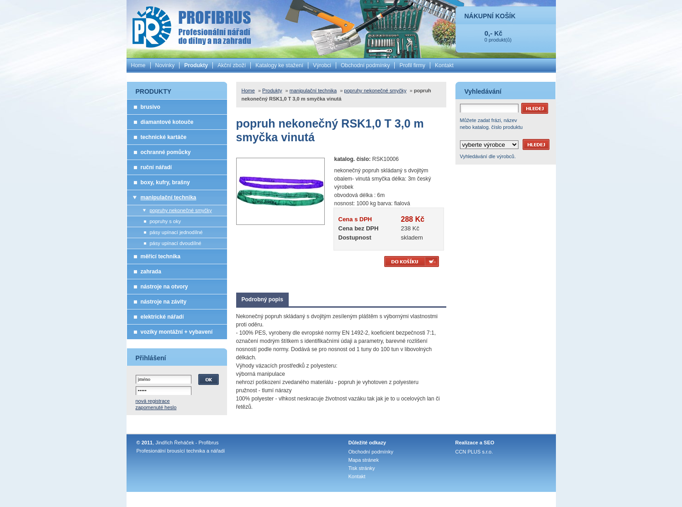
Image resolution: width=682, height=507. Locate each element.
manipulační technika (168, 197)
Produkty (196, 65)
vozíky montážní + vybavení (177, 332)
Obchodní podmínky (365, 65)
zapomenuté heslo (156, 407)
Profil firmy (412, 65)
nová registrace (153, 401)
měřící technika (160, 256)
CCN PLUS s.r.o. (474, 451)
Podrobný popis (262, 299)
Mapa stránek (364, 460)
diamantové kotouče (167, 122)
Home (138, 65)
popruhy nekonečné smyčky (181, 210)
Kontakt (444, 65)
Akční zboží (231, 65)
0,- (489, 33)
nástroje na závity (164, 302)
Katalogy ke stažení (279, 65)
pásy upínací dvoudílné (175, 243)
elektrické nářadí (162, 317)
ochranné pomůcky (166, 152)
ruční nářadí (156, 167)
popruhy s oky (165, 221)
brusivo (150, 107)
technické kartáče (164, 137)
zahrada (151, 271)
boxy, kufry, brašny (165, 182)
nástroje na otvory (164, 286)
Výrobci (322, 65)
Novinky (165, 65)
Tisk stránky (362, 468)
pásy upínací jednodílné (176, 232)
